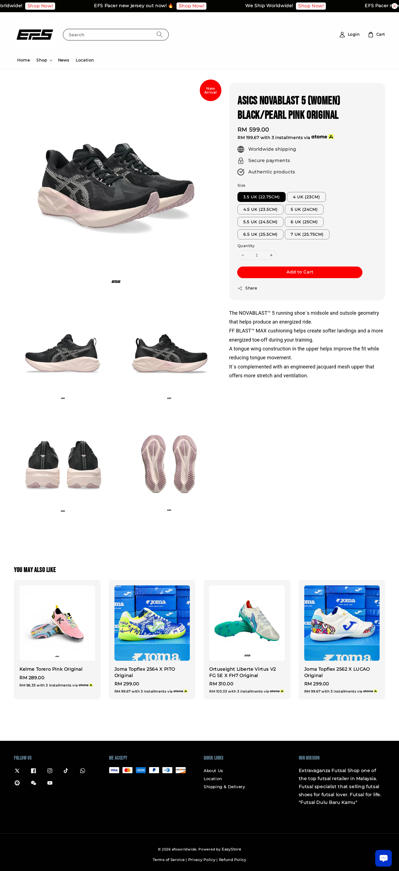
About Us (213, 770)
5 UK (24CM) (304, 209)
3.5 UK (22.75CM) (261, 196)
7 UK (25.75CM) (307, 234)
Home (23, 60)
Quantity (245, 246)
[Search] (159, 34)
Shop (41, 60)
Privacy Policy (202, 859)
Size (241, 185)
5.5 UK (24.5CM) (260, 221)
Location (85, 60)
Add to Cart (300, 272)
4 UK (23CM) (306, 196)
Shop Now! (48, 6)
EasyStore (231, 849)
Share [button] (247, 288)
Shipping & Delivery (224, 786)
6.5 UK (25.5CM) (260, 234)
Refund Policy (232, 859)
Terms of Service (169, 859)
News (63, 60)
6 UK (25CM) (304, 221)
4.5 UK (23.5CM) (260, 209)
